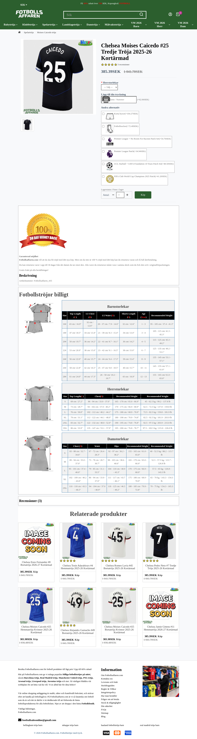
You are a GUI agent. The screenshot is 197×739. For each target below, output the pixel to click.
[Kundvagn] (178, 15)
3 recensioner (124, 64)
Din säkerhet (106, 706)
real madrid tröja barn (149, 725)
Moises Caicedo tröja (46, 32)
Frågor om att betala (110, 699)
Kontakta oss (107, 678)
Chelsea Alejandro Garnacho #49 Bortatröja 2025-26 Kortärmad (78, 631)
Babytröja (11, 24)
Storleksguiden (108, 685)
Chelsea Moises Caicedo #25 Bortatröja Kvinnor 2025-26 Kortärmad (119, 629)
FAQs (103, 709)
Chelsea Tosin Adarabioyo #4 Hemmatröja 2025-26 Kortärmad (78, 567)
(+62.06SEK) (143, 99)
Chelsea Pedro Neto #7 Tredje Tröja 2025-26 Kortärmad (160, 567)
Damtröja (93, 24)
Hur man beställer (109, 696)
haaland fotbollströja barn (112, 725)
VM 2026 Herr (162, 24)
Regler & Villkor (108, 689)
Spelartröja (50, 24)
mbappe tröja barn (70, 725)
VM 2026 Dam (185, 24)
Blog (103, 716)
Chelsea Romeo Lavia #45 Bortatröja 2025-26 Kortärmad (119, 567)
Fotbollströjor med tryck (71, 733)
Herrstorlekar (110, 82)
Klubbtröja (29, 24)
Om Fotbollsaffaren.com (112, 675)
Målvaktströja (114, 24)
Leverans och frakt (109, 682)
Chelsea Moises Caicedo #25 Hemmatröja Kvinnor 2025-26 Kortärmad (36, 629)
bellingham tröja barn (32, 725)
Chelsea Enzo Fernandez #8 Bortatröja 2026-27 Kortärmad (36, 563)
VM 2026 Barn (139, 24)
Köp (143, 194)
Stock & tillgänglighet (111, 702)
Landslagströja (72, 24)
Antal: (106, 195)
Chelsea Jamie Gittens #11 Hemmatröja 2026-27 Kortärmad (161, 628)
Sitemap (105, 713)
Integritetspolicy (108, 692)
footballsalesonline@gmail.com (37, 720)
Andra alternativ (110, 107)
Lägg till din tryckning (113, 94)
